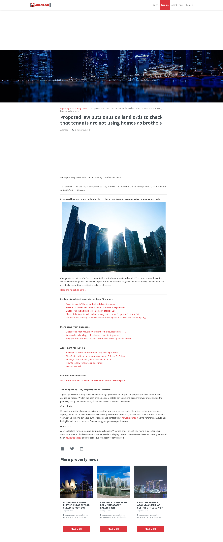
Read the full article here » (73, 289)
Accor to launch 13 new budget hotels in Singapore (90, 303)
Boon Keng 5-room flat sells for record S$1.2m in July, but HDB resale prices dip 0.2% (76, 507)
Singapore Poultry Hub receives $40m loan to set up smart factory (98, 338)
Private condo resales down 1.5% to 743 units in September (95, 307)
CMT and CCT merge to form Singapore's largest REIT (113, 505)
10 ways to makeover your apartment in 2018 (88, 359)
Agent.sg (64, 108)
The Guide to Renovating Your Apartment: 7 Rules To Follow (95, 356)
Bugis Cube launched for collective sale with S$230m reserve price (92, 380)
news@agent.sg (130, 417)
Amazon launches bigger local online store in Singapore (92, 335)
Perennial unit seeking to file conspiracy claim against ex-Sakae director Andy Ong (106, 317)
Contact (189, 5)
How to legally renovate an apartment (84, 362)
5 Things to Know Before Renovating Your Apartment (92, 352)
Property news (79, 108)
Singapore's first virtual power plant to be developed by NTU (96, 331)
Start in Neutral (73, 366)
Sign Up (165, 5)
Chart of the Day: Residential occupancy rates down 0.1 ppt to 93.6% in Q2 (102, 314)
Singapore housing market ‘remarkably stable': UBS (91, 310)
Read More (76, 528)
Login (155, 5)
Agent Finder (177, 5)
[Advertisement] (111, 30)
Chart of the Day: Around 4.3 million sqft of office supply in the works (150, 506)
